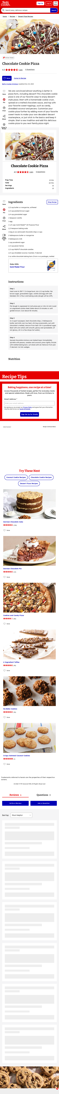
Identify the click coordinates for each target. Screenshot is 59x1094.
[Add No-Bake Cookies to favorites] (4, 717)
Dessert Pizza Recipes (25, 16)
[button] (4, 100)
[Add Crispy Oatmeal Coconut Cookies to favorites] (4, 764)
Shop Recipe (52, 202)
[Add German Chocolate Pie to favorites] (4, 577)
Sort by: (5, 815)
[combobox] (25, 10)
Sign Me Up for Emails (29, 414)
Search (54, 10)
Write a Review (15, 803)
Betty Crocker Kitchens (10, 84)
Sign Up (40, 3)
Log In (49, 3)
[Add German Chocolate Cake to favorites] (4, 530)
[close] (57, 1089)
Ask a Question (44, 803)
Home (5, 16)
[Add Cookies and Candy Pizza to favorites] (4, 623)
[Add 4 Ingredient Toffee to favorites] (4, 670)
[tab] (15, 795)
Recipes (12, 16)
